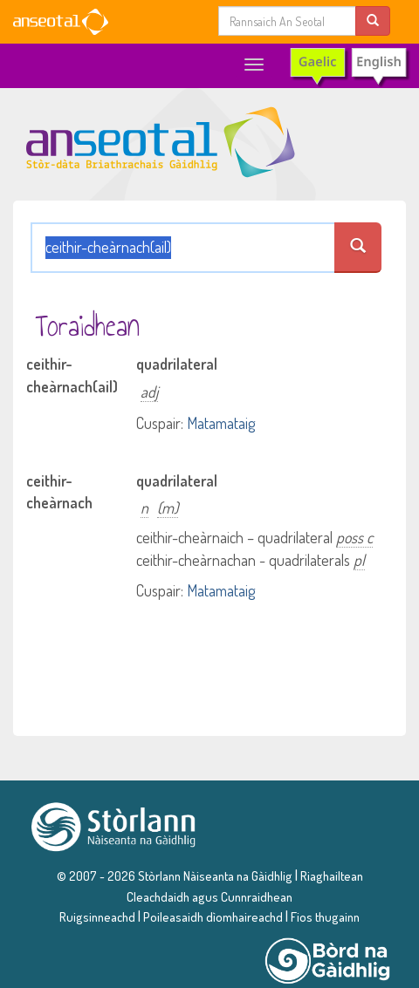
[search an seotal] (357, 247)
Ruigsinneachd (97, 916)
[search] (372, 20)
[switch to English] (348, 66)
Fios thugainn (325, 916)
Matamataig (221, 423)
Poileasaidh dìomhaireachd (213, 916)
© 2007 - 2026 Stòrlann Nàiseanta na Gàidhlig (174, 875)
